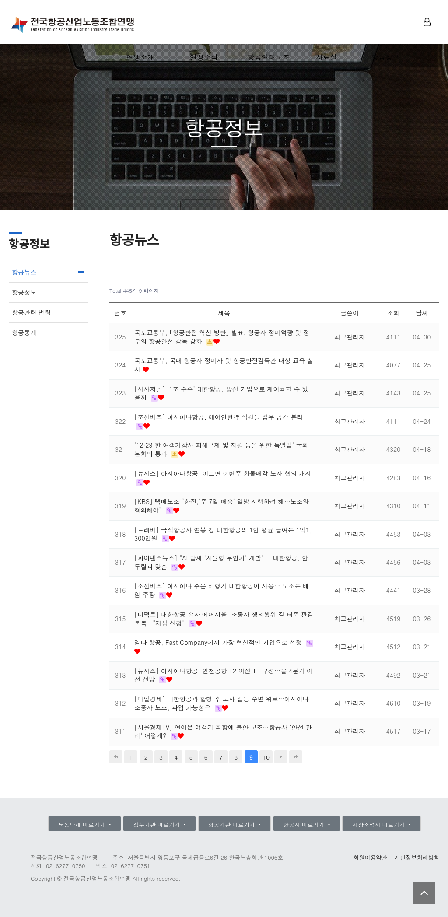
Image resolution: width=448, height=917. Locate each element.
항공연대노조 (269, 57)
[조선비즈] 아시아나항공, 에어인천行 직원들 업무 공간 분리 (218, 417)
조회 (393, 312)
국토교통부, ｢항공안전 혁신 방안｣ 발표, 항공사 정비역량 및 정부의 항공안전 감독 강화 (221, 337)
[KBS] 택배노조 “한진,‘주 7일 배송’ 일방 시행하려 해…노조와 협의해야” (221, 505)
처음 (115, 756)
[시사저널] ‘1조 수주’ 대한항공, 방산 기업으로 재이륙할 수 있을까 (221, 393)
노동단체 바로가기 (82, 824)
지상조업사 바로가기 (380, 824)
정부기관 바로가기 (157, 824)
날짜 (422, 312)
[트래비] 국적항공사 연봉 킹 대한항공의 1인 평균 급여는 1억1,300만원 (223, 534)
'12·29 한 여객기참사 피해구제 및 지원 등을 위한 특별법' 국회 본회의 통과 (221, 449)
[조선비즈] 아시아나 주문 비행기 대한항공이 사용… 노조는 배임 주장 (221, 590)
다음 (280, 756)
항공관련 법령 (31, 312)
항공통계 (24, 332)
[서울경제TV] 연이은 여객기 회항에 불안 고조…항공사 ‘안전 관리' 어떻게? (223, 731)
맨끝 (295, 756)
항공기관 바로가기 (232, 824)
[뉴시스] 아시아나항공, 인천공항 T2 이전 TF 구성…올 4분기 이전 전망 (223, 675)
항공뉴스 (24, 272)
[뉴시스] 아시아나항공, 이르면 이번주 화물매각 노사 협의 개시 (222, 473)
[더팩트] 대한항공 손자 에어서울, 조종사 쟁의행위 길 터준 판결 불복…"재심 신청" (223, 618)
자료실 (326, 57)
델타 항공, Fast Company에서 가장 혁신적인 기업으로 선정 (219, 642)
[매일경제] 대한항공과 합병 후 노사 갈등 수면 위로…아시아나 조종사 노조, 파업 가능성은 (221, 703)
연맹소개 (140, 57)
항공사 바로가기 (304, 824)
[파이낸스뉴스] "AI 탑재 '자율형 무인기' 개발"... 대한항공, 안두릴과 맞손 (221, 562)
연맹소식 (204, 57)
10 (266, 756)
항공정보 (385, 57)
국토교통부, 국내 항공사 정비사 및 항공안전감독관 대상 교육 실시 (223, 365)
